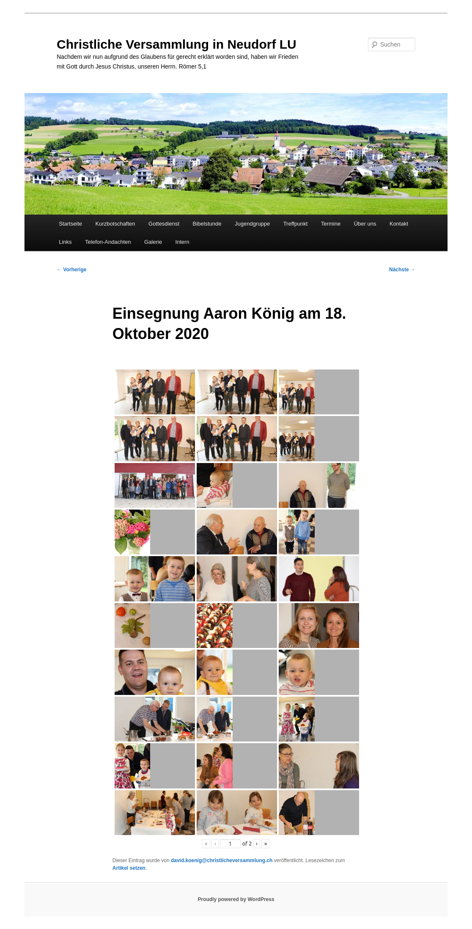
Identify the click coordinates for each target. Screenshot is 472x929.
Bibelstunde (207, 224)
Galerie (153, 242)
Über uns (365, 224)
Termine (330, 224)
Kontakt (399, 224)
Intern (182, 242)
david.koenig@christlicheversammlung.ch (221, 860)
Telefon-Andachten (108, 242)
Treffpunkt (295, 224)
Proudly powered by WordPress (236, 899)
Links (65, 242)
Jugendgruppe (252, 224)
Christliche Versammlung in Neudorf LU (176, 44)
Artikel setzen (129, 868)
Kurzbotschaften (115, 224)
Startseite (70, 224)
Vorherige (71, 270)
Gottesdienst (163, 224)
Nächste (402, 270)
